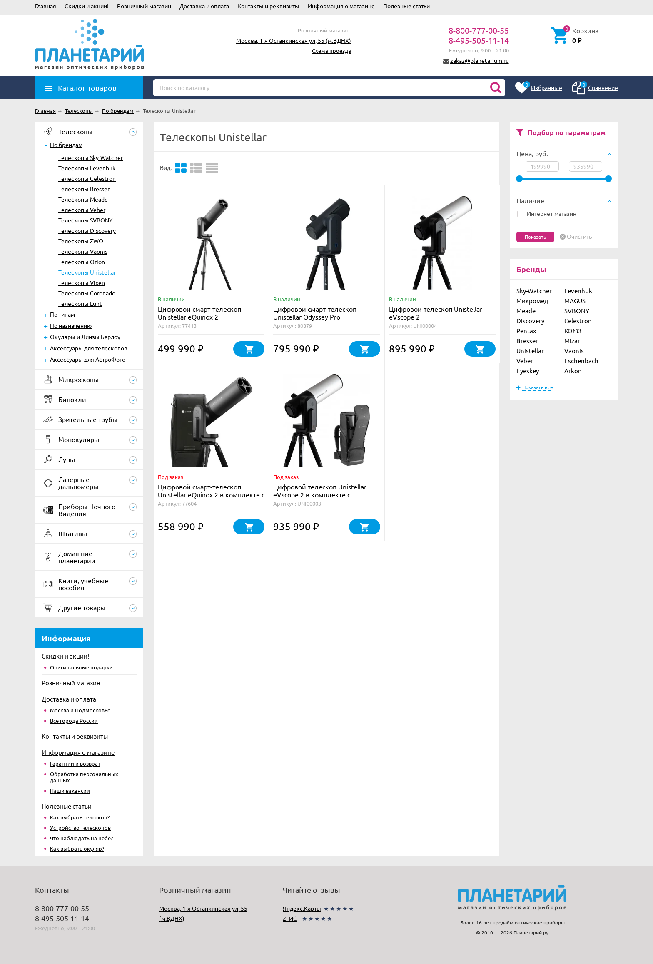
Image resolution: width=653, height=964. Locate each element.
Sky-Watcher (534, 291)
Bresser (527, 341)
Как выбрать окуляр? (77, 848)
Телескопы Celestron (87, 178)
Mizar (572, 341)
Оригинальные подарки (81, 667)
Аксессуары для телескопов (88, 348)
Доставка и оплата (204, 6)
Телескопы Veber (81, 209)
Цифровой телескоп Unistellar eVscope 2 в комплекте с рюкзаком (319, 494)
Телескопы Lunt (80, 303)
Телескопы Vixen (81, 282)
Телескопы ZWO (80, 241)
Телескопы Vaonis (82, 251)
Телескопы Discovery (87, 230)
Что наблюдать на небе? (81, 838)
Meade (526, 311)
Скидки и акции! (87, 6)
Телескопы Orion (81, 261)
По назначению (71, 325)
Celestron (578, 321)
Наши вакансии (70, 790)
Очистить (579, 236)
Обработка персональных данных (84, 777)
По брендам (66, 144)
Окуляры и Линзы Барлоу (85, 336)
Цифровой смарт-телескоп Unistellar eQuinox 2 (199, 313)
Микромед (532, 301)
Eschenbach (581, 361)
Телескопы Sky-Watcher (90, 157)
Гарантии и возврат (75, 763)
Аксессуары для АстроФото (87, 359)
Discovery (530, 321)
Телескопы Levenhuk (86, 168)
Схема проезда (331, 50)
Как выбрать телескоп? (80, 817)
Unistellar (530, 351)
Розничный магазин (144, 6)
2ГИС (290, 918)
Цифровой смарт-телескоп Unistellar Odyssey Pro (314, 313)
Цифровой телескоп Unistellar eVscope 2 (435, 313)
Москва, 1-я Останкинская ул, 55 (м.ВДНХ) (293, 40)
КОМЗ (573, 331)
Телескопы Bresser (84, 188)
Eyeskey (527, 371)
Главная (45, 6)
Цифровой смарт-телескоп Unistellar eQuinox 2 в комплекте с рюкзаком (211, 494)
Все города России (74, 720)
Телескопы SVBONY (85, 220)
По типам (62, 314)
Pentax (526, 331)
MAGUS (575, 301)
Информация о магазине (341, 6)
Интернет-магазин (546, 213)
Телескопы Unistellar (87, 272)
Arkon (573, 371)
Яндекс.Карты (302, 908)
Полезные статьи (406, 6)
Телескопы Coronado (86, 293)
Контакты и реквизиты (268, 6)
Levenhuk (578, 291)
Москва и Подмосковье (80, 710)
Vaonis (574, 351)
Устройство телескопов (80, 827)
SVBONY (576, 311)
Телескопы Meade (83, 199)
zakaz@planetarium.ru (479, 60)
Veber (524, 361)
